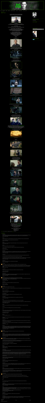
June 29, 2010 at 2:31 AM (5, 236)
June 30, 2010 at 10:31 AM (5, 377)
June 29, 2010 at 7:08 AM (5, 275)
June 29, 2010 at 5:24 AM (5, 267)
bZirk (2, 304)
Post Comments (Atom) (5, 401)
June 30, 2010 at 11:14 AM (5, 381)
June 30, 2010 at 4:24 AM (5, 361)
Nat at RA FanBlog (4, 293)
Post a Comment (2, 399)
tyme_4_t (3, 263)
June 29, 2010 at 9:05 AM (5, 284)
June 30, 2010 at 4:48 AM (5, 366)
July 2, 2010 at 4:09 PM (5, 394)
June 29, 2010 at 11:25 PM (5, 358)
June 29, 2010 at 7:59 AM (5, 280)
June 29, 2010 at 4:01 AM (5, 249)
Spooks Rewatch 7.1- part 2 (16, 229)
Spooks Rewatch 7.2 (16, 230)
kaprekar (3, 325)
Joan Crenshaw (3, 337)
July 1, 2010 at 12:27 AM (5, 391)
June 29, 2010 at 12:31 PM (5, 318)
